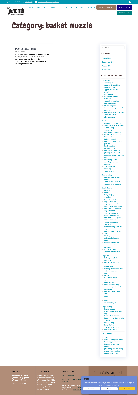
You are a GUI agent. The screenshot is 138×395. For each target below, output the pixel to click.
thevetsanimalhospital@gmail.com (48, 2)
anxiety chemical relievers (114, 125)
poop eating (108, 240)
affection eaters (110, 87)
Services (51, 8)
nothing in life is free (112, 291)
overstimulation (110, 115)
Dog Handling (107, 307)
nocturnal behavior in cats (114, 112)
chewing (107, 197)
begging (107, 192)
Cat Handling (107, 175)
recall (106, 296)
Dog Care (105, 256)
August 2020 (106, 66)
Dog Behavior (107, 188)
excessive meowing (111, 101)
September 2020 (108, 62)
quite (106, 294)
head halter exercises (112, 316)
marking (107, 236)
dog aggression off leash (113, 204)
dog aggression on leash (113, 206)
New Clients (124, 7)
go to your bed (109, 280)
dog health (108, 260)
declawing (108, 130)
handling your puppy (112, 342)
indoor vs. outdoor (111, 139)
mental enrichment (111, 148)
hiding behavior (110, 103)
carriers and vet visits (112, 182)
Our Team (40, 8)
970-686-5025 (28, 2)
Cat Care (105, 121)
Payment (91, 8)
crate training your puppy (113, 340)
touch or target (110, 303)
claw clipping (109, 128)
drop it (106, 275)
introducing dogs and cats (114, 108)
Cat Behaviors (107, 80)
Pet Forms (64, 8)
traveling (107, 169)
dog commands (109, 211)
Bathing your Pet (110, 258)
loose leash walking (111, 285)
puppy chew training (112, 351)
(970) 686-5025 (68, 375)
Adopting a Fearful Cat (112, 123)
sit (105, 298)
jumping (107, 233)
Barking (107, 190)
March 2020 (106, 70)
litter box (107, 110)
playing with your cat (112, 153)
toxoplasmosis (109, 166)
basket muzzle (109, 309)
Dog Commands (107, 266)
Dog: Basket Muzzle (25, 48)
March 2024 (106, 58)
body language (109, 195)
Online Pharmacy (106, 7)
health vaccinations (111, 262)
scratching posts (110, 160)
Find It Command (110, 278)
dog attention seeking (112, 208)
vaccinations (109, 171)
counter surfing (110, 199)
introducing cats (110, 106)
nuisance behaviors (111, 238)
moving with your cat (112, 150)
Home (31, 8)
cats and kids (109, 94)
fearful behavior (110, 220)
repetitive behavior (111, 243)
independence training (112, 231)
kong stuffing (109, 325)
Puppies (105, 337)
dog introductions (111, 213)
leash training (109, 146)
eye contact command (112, 132)
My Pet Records (78, 8)
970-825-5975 (76, 387)
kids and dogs (109, 323)
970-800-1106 (78, 390)
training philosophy (111, 327)
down (106, 273)
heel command (109, 282)
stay (106, 300)
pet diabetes (107, 333)
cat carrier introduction (113, 184)
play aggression (110, 117)
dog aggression (110, 202)
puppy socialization (111, 353)
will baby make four (111, 329)
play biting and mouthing (113, 349)
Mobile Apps (124, 12)
